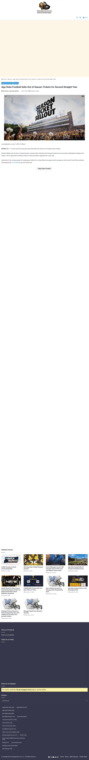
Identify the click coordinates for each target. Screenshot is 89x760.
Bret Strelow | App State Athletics (11, 91)
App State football (7, 83)
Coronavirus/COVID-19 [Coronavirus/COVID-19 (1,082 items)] (9, 719)
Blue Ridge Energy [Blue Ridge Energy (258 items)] (8, 713)
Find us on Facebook (7, 635)
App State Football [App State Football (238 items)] (8, 710)
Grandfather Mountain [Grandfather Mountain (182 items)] (9, 729)
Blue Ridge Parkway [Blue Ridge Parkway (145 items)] (8, 716)
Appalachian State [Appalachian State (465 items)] (8, 707)
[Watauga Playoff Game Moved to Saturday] (33, 603)
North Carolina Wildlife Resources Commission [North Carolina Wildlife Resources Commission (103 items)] (13, 739)
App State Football (45, 168)
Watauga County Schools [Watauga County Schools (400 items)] (9, 745)
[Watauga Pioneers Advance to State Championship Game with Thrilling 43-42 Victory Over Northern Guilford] (11, 603)
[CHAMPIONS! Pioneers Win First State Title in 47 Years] (33, 580)
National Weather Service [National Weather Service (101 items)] (9, 735)
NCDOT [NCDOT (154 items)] (23, 735)
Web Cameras (74, 757)
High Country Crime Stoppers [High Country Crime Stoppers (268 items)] (10, 732)
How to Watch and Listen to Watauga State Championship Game (54, 589)
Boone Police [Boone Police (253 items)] (21, 716)
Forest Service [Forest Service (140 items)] (7, 722)
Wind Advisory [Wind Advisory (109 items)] (7, 748)
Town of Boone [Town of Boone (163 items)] (16, 742)
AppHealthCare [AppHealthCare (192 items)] (22, 707)
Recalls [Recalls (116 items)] (5, 742)
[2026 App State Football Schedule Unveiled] (33, 559)
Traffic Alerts (83, 757)
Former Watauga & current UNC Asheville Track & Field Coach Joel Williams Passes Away (55, 568)
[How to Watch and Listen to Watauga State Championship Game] (55, 580)
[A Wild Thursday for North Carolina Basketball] (11, 559)
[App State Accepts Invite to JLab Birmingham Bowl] (78, 580)
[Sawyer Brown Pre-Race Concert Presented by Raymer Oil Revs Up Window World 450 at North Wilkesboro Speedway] (11, 580)
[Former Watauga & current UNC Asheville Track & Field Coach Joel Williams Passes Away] (55, 559)
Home (4, 79)
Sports (10, 79)
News (67, 757)
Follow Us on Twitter (7, 639)
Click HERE (15, 162)
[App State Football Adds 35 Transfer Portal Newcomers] (78, 559)
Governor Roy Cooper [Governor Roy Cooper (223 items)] (9, 725)
